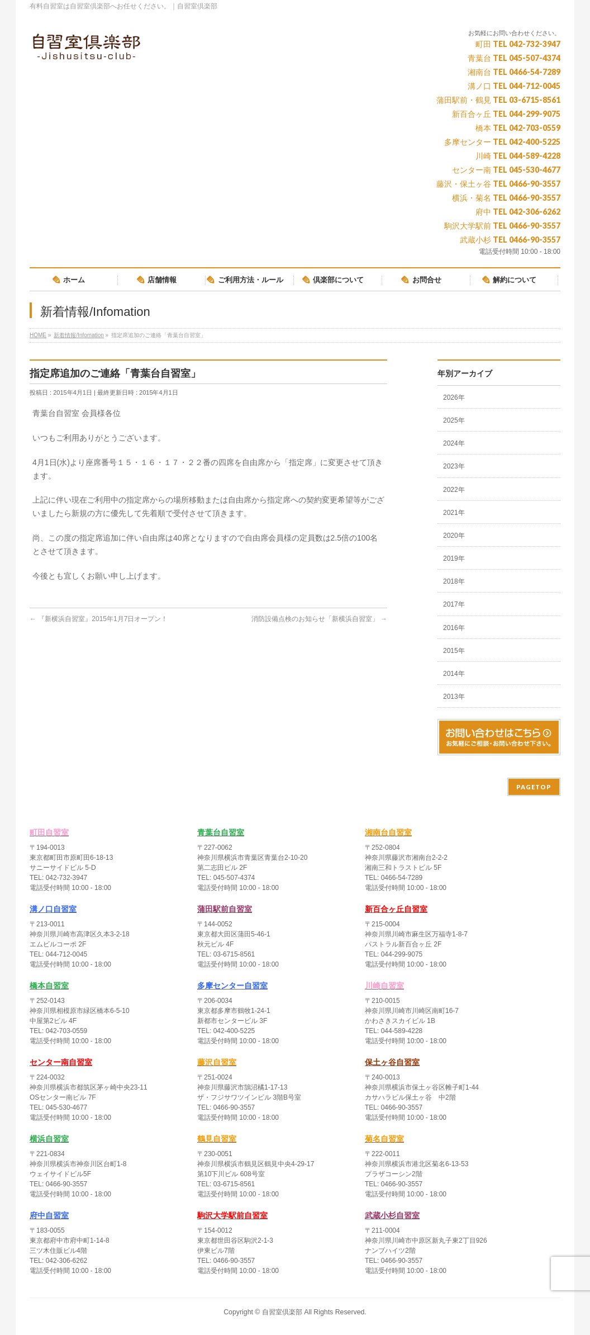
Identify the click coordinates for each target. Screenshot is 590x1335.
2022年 (454, 490)
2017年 (454, 604)
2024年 (454, 443)
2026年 (454, 397)
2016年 (454, 628)
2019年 (454, 558)
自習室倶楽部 (282, 1312)
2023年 (454, 466)
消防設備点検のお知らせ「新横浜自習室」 (319, 619)
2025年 (454, 420)
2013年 (454, 696)
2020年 (454, 535)
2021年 (454, 513)
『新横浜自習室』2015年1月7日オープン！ (99, 619)
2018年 (454, 581)
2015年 (454, 651)
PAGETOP (533, 786)
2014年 (454, 674)
